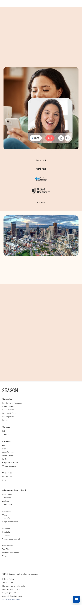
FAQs (4, 459)
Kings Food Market (10, 521)
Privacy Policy (8, 579)
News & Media (8, 455)
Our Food (6, 445)
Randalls (6, 532)
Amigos (5, 501)
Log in (4, 420)
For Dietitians (8, 410)
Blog (4, 449)
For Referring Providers (12, 403)
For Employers (8, 416)
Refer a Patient (8, 406)
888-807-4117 (7, 477)
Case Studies (8, 452)
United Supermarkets (11, 552)
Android (5, 434)
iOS (3, 431)
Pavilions (6, 528)
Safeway (6, 535)
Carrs (4, 515)
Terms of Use (7, 582)
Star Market (7, 546)
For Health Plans (9, 413)
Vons (4, 556)
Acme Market (8, 494)
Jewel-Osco (7, 518)
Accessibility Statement (12, 596)
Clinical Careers (9, 466)
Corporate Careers (10, 462)
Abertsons (6, 497)
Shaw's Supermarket (11, 539)
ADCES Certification (11, 599)
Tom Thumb (7, 549)
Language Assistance (11, 593)
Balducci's (6, 511)
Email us (5, 480)
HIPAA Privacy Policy (11, 589)
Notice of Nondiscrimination (14, 586)
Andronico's (7, 504)
